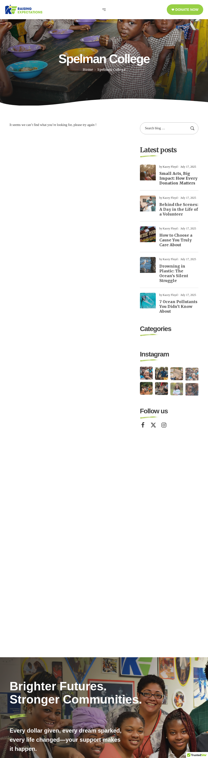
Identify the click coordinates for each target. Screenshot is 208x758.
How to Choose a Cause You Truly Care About (175, 245)
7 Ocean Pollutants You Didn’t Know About (178, 311)
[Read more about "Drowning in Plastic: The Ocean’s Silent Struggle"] (148, 270)
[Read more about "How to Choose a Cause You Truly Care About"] (148, 239)
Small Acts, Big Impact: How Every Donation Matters (178, 178)
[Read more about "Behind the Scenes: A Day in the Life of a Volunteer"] (148, 208)
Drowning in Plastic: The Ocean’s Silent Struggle (173, 278)
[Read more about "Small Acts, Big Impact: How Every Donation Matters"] (148, 172)
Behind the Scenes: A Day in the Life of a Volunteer (178, 214)
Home (88, 69)
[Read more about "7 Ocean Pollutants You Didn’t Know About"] (148, 305)
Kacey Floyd (170, 166)
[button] (185, 9)
